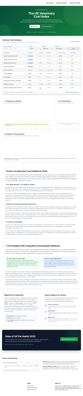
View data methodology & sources (72, 92)
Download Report (47, 26)
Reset (73, 48)
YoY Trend (73, 52)
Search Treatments (8, 46)
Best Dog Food (50, 3)
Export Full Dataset (75, 41)
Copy (36, 365)
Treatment (6, 52)
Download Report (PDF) (69, 339)
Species (43, 46)
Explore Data (34, 26)
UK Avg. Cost (62, 52)
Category (57, 46)
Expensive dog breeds (61, 3)
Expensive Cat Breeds (75, 3)
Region (30, 46)
